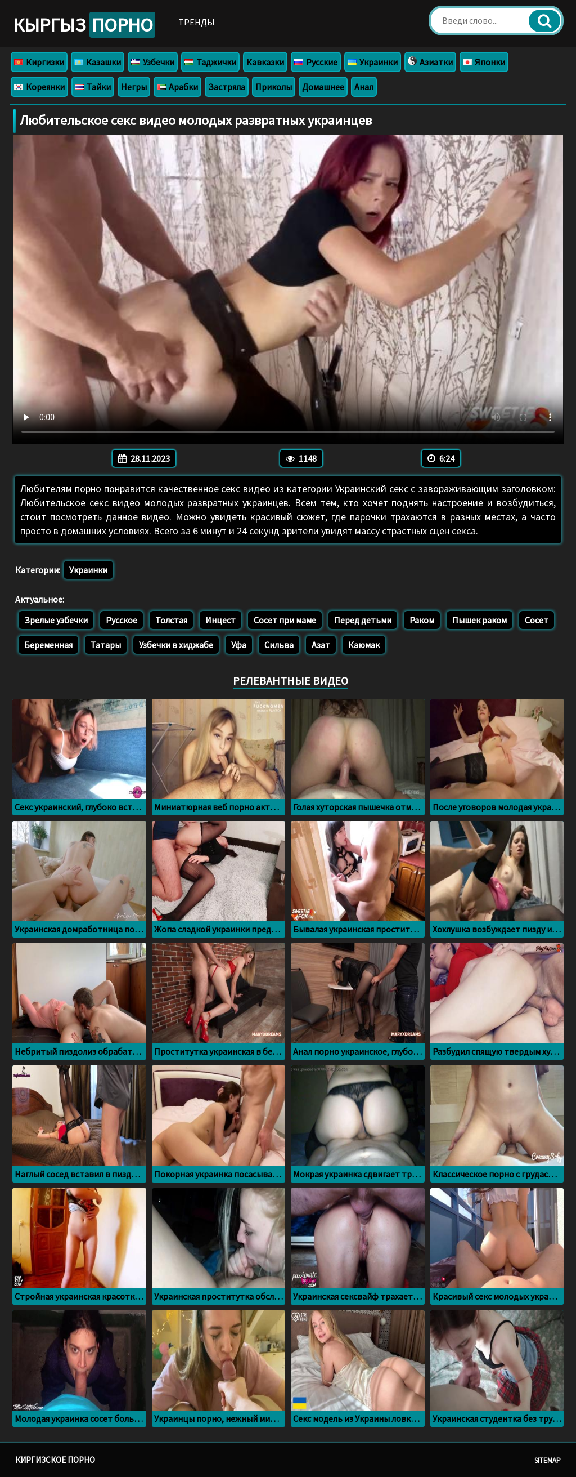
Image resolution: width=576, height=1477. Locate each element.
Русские (316, 62)
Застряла (226, 86)
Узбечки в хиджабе (176, 644)
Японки (484, 62)
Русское (121, 620)
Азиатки (430, 62)
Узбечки (152, 62)
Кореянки (39, 86)
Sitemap (547, 1460)
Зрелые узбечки (56, 620)
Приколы (273, 86)
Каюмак (364, 644)
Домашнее (323, 86)
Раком (422, 620)
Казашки (97, 62)
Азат (321, 644)
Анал (364, 86)
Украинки (373, 62)
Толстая (171, 620)
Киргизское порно (55, 1459)
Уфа (238, 644)
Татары (106, 644)
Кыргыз (84, 25)
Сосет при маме (285, 620)
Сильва (279, 644)
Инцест (220, 620)
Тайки (93, 86)
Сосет (536, 620)
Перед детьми (363, 620)
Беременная (48, 644)
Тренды (196, 22)
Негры (134, 86)
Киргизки (39, 62)
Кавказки (265, 62)
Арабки (177, 86)
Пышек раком (479, 620)
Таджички (210, 62)
